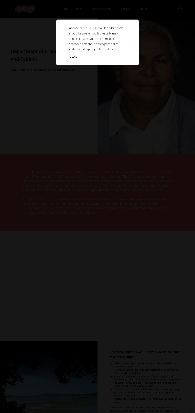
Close (73, 56)
